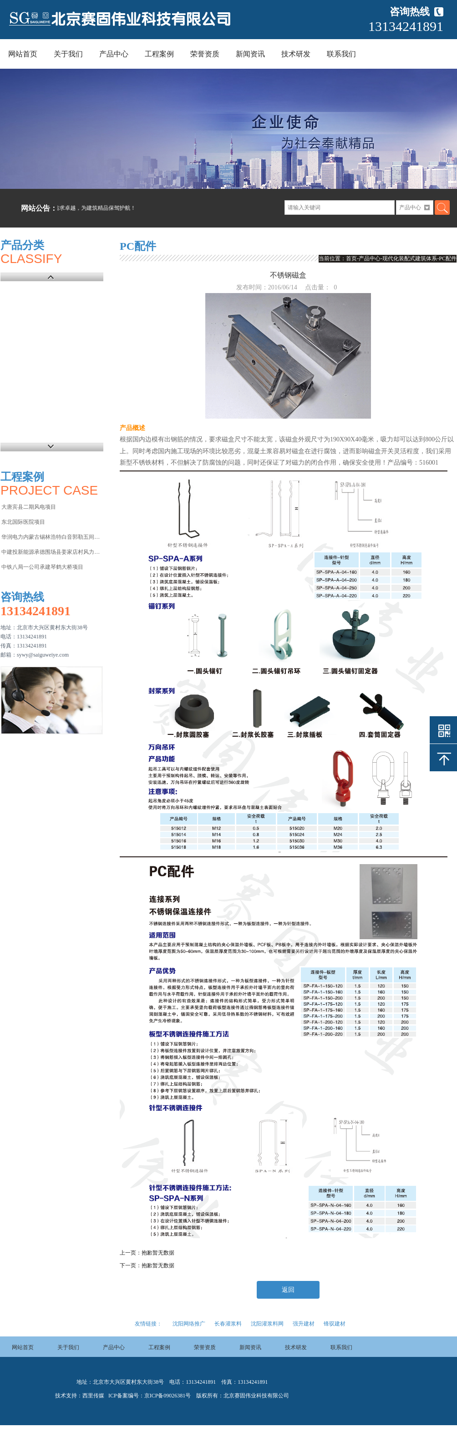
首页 (351, 258)
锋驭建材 (334, 1324)
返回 (288, 1289)
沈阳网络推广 (189, 1324)
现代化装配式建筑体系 (409, 258)
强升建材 (304, 1324)
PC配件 (448, 258)
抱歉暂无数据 (158, 1253)
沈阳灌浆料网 (267, 1324)
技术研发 (295, 54)
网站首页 (22, 54)
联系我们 (341, 54)
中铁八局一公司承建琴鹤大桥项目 (42, 567)
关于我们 (68, 54)
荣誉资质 (204, 54)
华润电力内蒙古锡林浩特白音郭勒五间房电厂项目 (51, 537)
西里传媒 (93, 1395)
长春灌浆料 (228, 1324)
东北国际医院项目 (23, 522)
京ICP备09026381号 (167, 1395)
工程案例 (159, 54)
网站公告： (39, 208)
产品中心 (113, 54)
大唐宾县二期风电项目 (28, 507)
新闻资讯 (250, 54)
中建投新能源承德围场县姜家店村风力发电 (51, 552)
